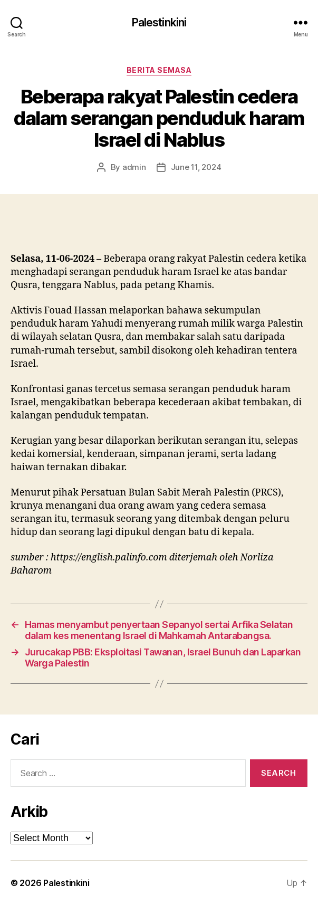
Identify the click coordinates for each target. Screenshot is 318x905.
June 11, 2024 (196, 167)
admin (134, 167)
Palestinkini (159, 22)
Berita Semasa (159, 69)
